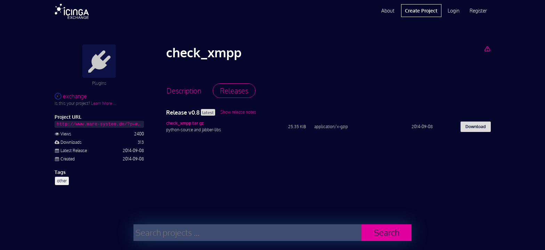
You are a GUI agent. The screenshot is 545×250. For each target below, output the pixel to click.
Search (386, 232)
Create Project (421, 11)
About (387, 11)
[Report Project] (487, 48)
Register (478, 11)
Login (453, 11)
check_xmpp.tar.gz (185, 123)
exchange (71, 96)
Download (475, 126)
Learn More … (103, 103)
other (62, 180)
